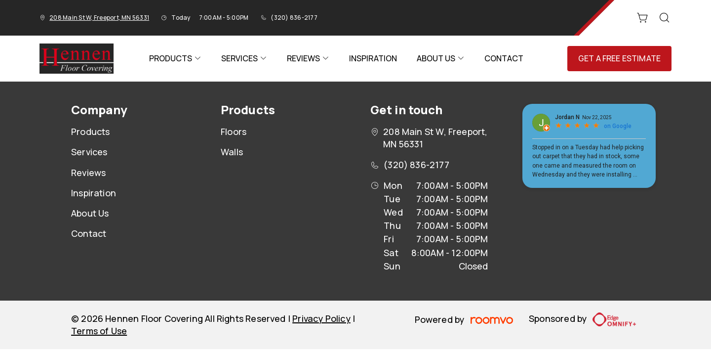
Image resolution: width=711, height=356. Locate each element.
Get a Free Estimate (619, 58)
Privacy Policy (321, 318)
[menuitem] (175, 59)
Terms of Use (99, 331)
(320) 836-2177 (294, 17)
